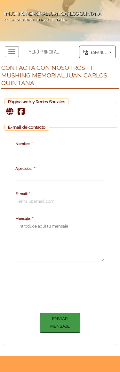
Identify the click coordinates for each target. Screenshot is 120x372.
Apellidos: (25, 168)
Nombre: (24, 144)
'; (60, 20)
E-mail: (22, 194)
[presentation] (64, 286)
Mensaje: (24, 218)
